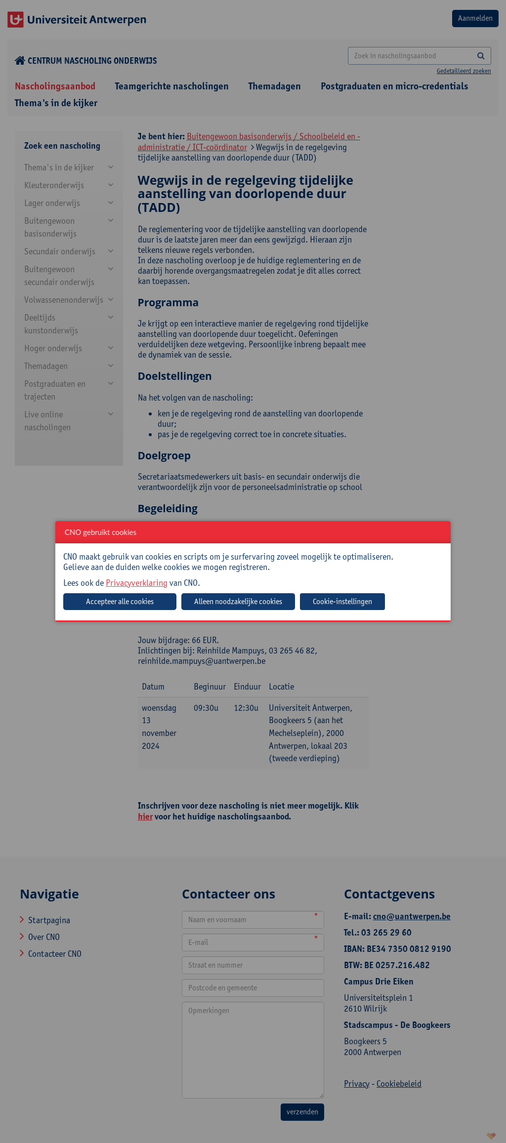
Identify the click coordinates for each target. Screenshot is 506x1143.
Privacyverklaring (137, 582)
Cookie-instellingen (342, 601)
